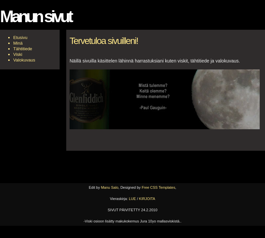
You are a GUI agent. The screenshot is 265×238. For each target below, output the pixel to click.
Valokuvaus (24, 60)
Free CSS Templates (158, 187)
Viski (17, 54)
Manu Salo (110, 187)
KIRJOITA (147, 199)
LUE (132, 199)
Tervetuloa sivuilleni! (104, 41)
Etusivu (20, 37)
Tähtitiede (22, 48)
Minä (18, 43)
